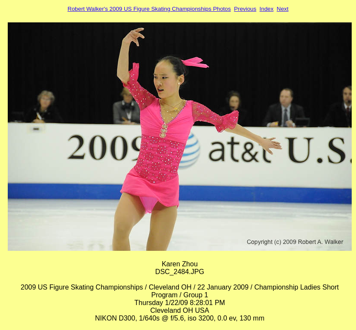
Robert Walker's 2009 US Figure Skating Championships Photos (149, 9)
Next (282, 9)
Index (267, 9)
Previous (245, 9)
